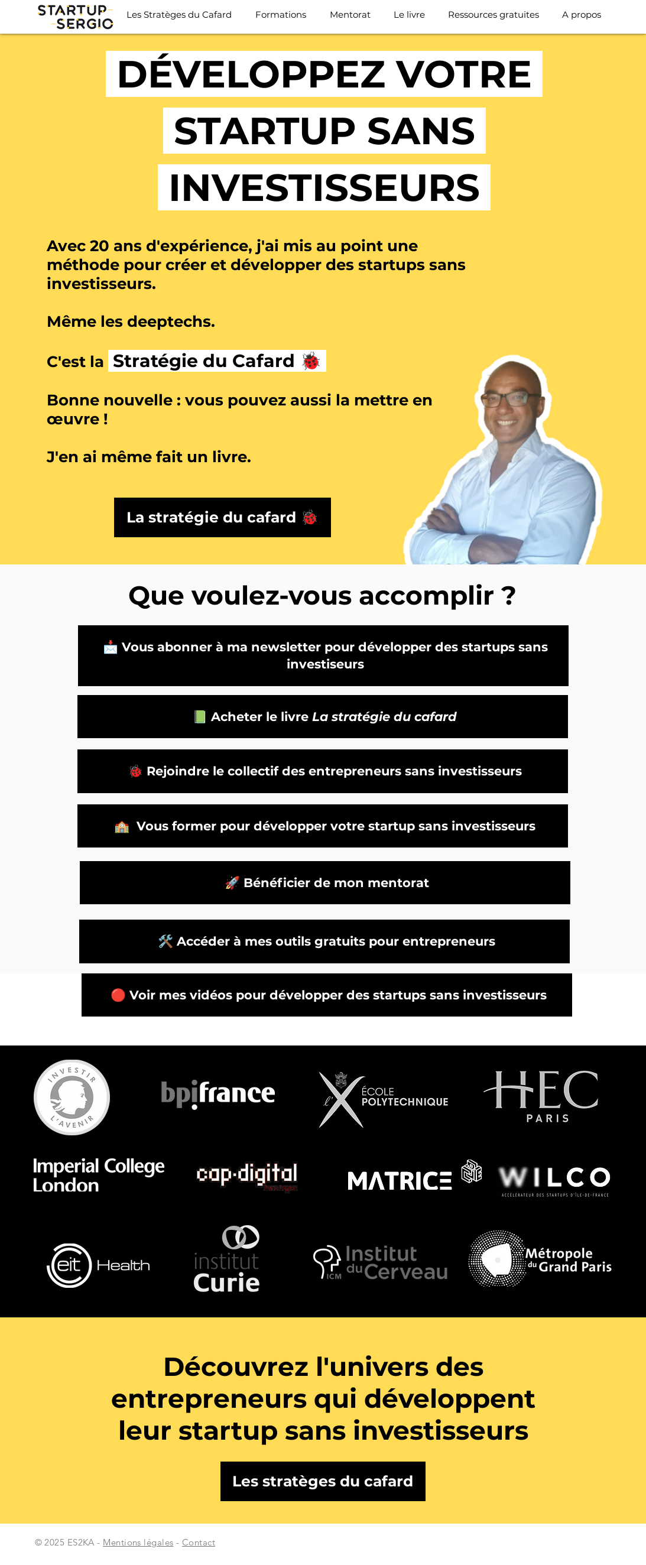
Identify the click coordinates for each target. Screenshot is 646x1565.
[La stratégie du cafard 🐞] (222, 517)
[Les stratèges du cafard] (323, 1481)
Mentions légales (138, 1542)
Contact (198, 1542)
